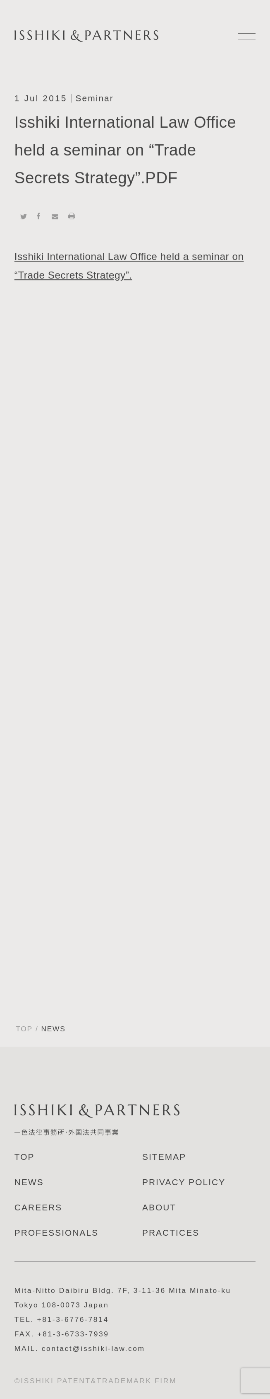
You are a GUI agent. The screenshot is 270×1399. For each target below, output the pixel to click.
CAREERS (38, 1207)
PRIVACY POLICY (183, 1182)
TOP (24, 1029)
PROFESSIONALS (56, 1232)
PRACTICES (170, 1232)
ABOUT (159, 1207)
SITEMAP (164, 1156)
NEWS (29, 1182)
